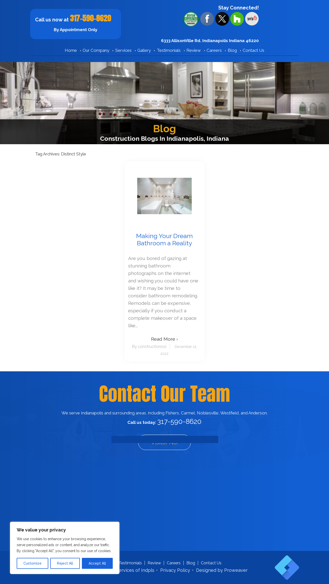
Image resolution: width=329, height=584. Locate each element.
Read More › (164, 339)
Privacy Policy (175, 570)
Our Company (96, 50)
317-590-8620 (90, 18)
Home (71, 50)
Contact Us (253, 50)
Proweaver (236, 570)
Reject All (65, 563)
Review (193, 50)
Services (123, 50)
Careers (214, 50)
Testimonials (169, 50)
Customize (32, 563)
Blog (232, 50)
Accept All (97, 563)
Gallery (144, 50)
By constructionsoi (149, 346)
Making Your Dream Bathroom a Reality (164, 239)
